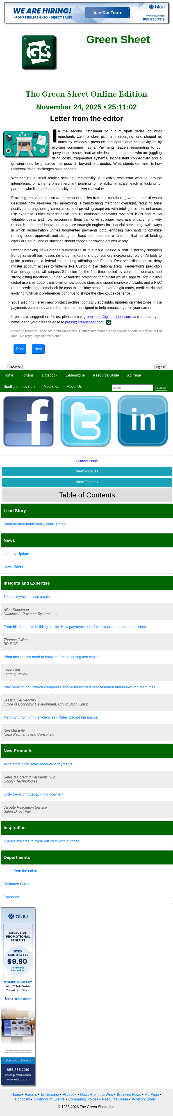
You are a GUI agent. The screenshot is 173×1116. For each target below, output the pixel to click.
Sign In (161, 367)
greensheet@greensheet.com (107, 317)
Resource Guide (106, 375)
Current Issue (87, 461)
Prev (20, 349)
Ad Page (134, 375)
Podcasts (22, 1099)
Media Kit (51, 386)
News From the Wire (96, 1094)
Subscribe (14, 367)
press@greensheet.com (84, 322)
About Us (74, 386)
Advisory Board (144, 1099)
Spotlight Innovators (19, 386)
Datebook (49, 375)
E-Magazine (75, 375)
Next (38, 349)
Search (161, 387)
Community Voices (83, 1099)
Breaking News (129, 1094)
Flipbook (69, 1094)
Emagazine (50, 1094)
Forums (27, 375)
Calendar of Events (49, 1099)
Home (8, 375)
